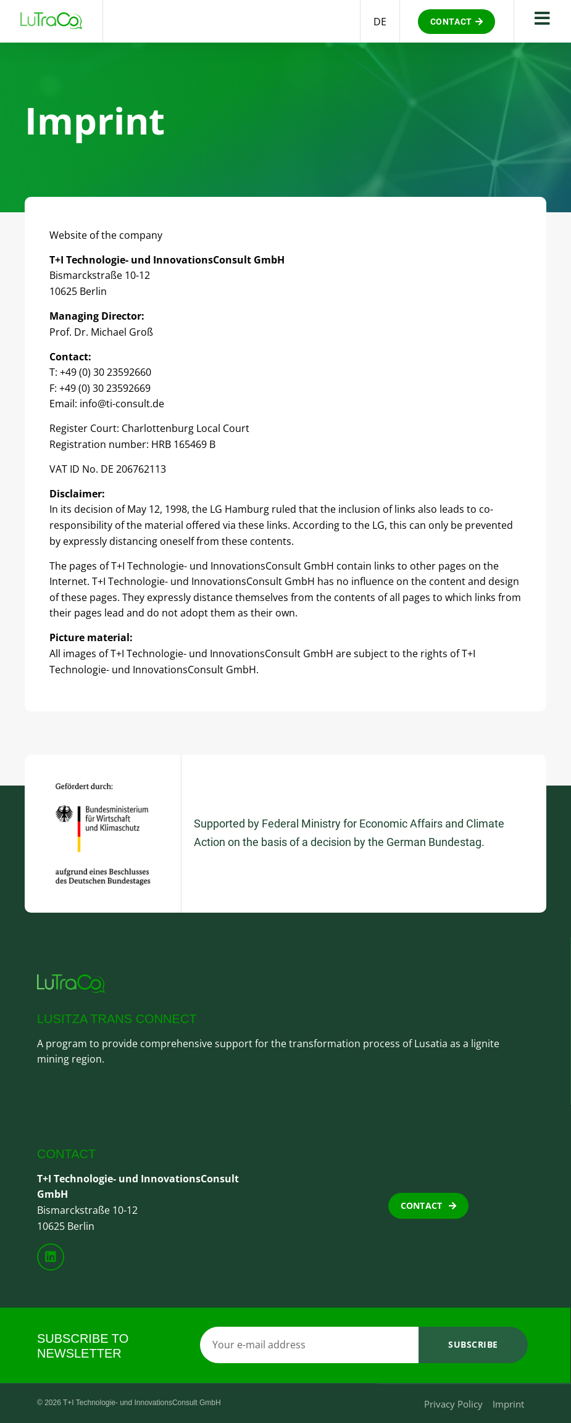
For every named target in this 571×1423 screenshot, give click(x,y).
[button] (457, 21)
